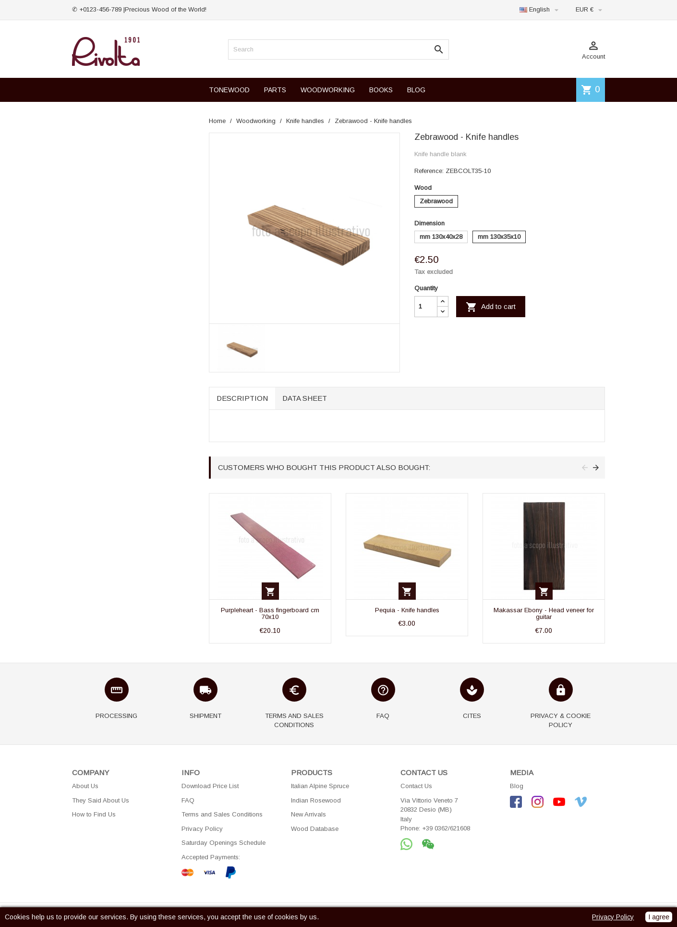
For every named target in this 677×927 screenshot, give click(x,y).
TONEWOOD (229, 90)
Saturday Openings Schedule (223, 842)
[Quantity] (425, 306)
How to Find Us (94, 814)
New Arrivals (308, 814)
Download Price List (210, 786)
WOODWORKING (328, 90)
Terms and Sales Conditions (222, 814)
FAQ (187, 800)
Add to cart (491, 307)
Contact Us (416, 786)
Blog (516, 786)
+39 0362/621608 (446, 828)
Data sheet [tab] (304, 398)
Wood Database (314, 828)
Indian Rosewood (316, 800)
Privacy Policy (202, 828)
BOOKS (381, 90)
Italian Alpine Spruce (320, 786)
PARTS (275, 90)
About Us (85, 786)
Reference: (429, 170)
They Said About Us (100, 800)
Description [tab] (242, 398)
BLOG (416, 90)
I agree (658, 917)
